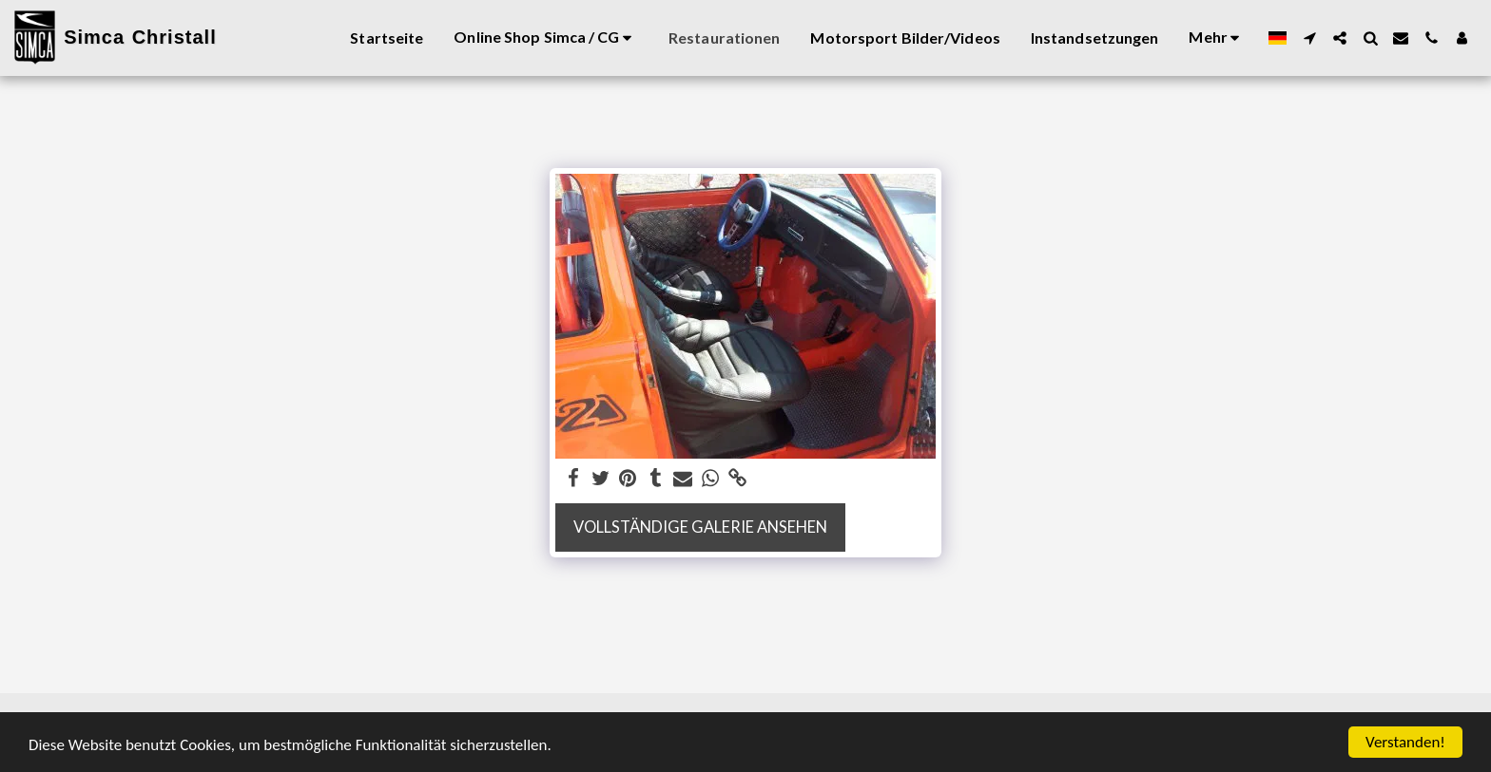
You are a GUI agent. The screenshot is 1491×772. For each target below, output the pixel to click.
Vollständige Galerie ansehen (700, 527)
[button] (1309, 38)
